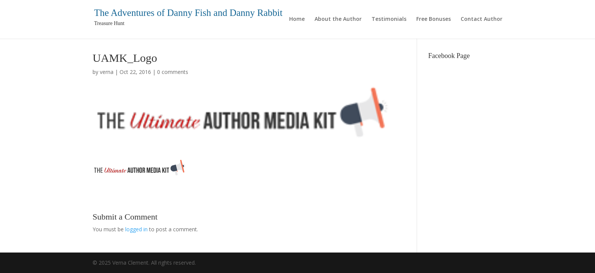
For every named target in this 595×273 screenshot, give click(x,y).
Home (297, 19)
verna (106, 71)
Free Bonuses (433, 19)
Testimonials (388, 19)
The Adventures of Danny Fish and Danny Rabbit (188, 13)
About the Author (338, 19)
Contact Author (481, 19)
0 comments (172, 71)
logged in (136, 229)
